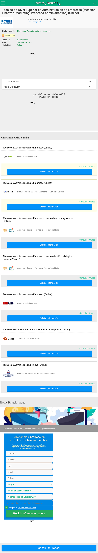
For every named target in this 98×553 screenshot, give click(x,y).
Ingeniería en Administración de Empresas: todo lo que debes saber (28, 429)
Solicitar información (49, 172)
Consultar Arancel (87, 166)
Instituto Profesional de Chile (42, 19)
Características (11, 81)
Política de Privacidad (27, 508)
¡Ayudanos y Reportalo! (49, 97)
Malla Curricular (12, 86)
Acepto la (22, 507)
